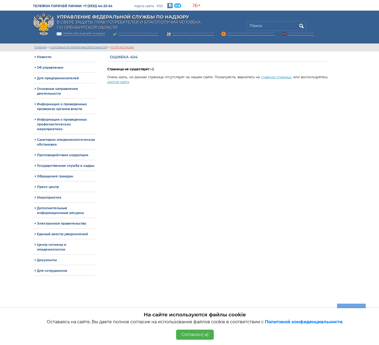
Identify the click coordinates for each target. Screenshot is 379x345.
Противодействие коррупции (62, 155)
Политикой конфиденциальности (303, 321)
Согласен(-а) (194, 334)
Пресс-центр (48, 187)
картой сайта (118, 82)
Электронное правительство (61, 223)
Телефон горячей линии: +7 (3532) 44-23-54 (72, 6)
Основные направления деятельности (78, 47)
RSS (160, 6)
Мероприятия (49, 197)
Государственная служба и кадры (65, 166)
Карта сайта (144, 6)
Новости (44, 57)
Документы (47, 260)
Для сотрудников (301, 33)
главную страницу (276, 77)
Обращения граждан (55, 176)
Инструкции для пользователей (251, 33)
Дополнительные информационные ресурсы (60, 210)
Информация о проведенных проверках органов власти (62, 106)
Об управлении (50, 67)
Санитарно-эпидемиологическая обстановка (66, 142)
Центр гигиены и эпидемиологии (51, 247)
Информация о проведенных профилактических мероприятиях (62, 124)
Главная (40, 47)
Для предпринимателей (58, 78)
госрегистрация (122, 47)
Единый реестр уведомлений (62, 234)
